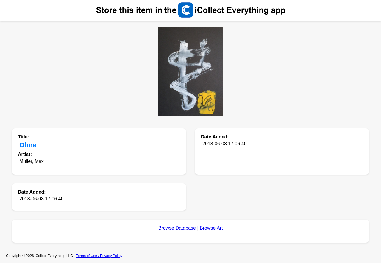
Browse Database (177, 228)
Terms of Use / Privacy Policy (99, 256)
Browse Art (211, 228)
